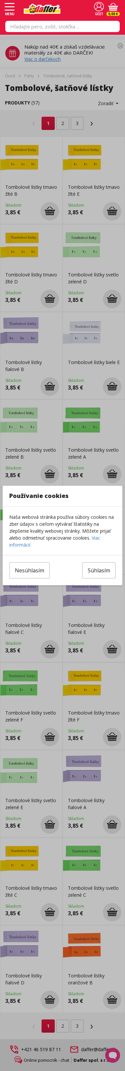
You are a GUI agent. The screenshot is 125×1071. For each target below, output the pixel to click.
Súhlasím (99, 570)
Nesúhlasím (29, 570)
